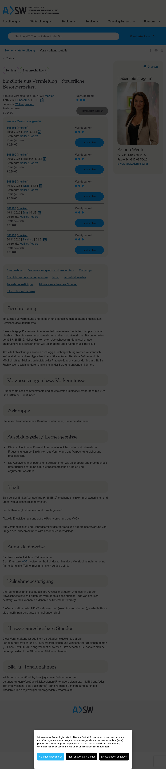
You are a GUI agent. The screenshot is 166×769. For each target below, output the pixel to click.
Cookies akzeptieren (50, 756)
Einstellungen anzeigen (114, 756)
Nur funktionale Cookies (82, 756)
